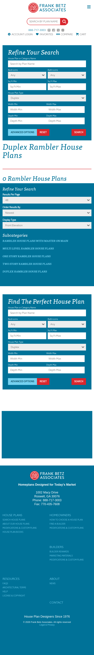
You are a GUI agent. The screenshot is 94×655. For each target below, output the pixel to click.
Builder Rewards (59, 551)
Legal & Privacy (47, 625)
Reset (43, 132)
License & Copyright (14, 595)
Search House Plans (14, 520)
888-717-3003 (37, 30)
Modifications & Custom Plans (20, 528)
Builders (56, 547)
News (53, 583)
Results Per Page (11, 194)
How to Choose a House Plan (66, 520)
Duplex (15, 98)
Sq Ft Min (12, 81)
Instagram (62, 30)
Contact (56, 602)
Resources (11, 578)
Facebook (53, 30)
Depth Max (51, 115)
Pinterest (49, 30)
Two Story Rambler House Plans (27, 263)
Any (13, 75)
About (55, 578)
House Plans (12, 515)
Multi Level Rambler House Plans (28, 248)
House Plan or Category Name (22, 58)
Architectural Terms (14, 587)
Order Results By (11, 207)
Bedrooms (13, 70)
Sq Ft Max (52, 81)
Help (5, 591)
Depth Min (13, 115)
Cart (83, 34)
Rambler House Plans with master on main (35, 240)
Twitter (58, 30)
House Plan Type (15, 92)
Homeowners (60, 515)
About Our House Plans (16, 524)
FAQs (5, 583)
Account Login (22, 34)
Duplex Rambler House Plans (25, 271)
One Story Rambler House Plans (27, 256)
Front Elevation (14, 225)
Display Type (9, 220)
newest (9, 213)
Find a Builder (57, 524)
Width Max (51, 104)
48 (6, 200)
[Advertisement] (47, 434)
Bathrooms (53, 70)
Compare (67, 34)
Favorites (46, 34)
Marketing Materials (61, 555)
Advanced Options (22, 132)
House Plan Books (13, 532)
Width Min (13, 104)
